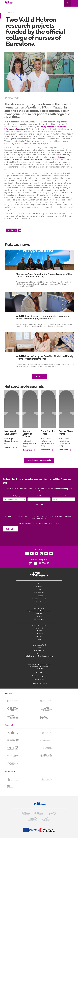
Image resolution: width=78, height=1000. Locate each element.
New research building (39, 625)
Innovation (39, 596)
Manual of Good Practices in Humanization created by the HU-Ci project (35, 158)
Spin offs (39, 614)
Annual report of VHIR (39, 645)
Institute (39, 584)
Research (39, 587)
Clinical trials (39, 593)
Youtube (46, 553)
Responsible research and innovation (39, 611)
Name (39, 495)
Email (64, 495)
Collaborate (39, 633)
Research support (39, 599)
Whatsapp (19, 230)
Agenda (39, 636)
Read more (9, 447)
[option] (39, 72)
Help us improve (39, 650)
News (39, 639)
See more (40, 376)
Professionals (39, 628)
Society (39, 602)
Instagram (41, 553)
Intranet (39, 653)
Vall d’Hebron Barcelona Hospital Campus (39, 656)
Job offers (39, 631)
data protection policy (50, 523)
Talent (39, 590)
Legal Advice (39, 672)
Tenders (39, 616)
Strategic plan (39, 608)
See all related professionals (39, 460)
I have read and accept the (40, 523)
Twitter (8, 230)
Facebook (15, 230)
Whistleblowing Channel (39, 683)
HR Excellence (39, 619)
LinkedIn (12, 230)
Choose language (14, 495)
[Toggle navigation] (74, 3)
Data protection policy (39, 676)
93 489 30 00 (44, 563)
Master (39, 648)
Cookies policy (39, 679)
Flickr (51, 553)
